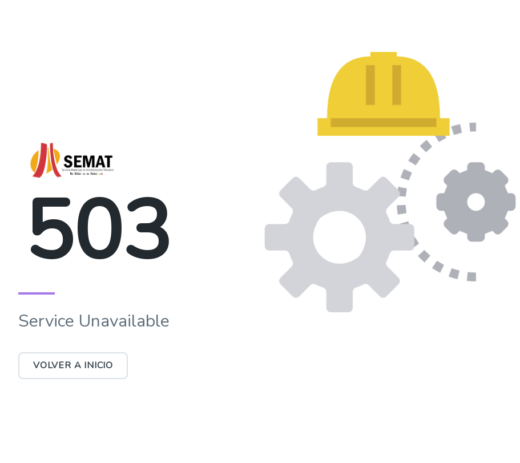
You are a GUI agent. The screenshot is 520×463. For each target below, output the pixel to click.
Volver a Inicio (73, 365)
